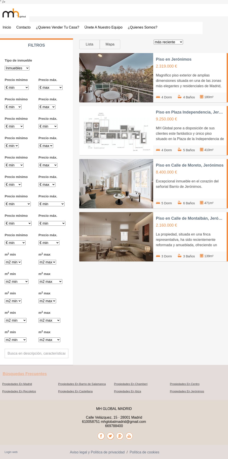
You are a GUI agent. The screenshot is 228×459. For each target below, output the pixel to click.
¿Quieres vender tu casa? (57, 27)
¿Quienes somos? (142, 27)
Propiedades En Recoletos (19, 391)
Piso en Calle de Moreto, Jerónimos (190, 165)
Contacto (23, 27)
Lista (89, 44)
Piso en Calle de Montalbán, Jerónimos (190, 218)
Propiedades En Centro (185, 384)
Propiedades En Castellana (75, 391)
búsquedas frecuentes (25, 374)
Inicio (7, 27)
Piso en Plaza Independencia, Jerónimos (190, 112)
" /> (2, 2)
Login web (10, 452)
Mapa (110, 44)
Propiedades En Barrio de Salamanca (82, 384)
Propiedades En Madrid (17, 384)
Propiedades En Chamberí (131, 384)
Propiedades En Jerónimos (187, 391)
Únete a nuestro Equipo (103, 27)
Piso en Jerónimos (173, 59)
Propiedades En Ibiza (127, 391)
